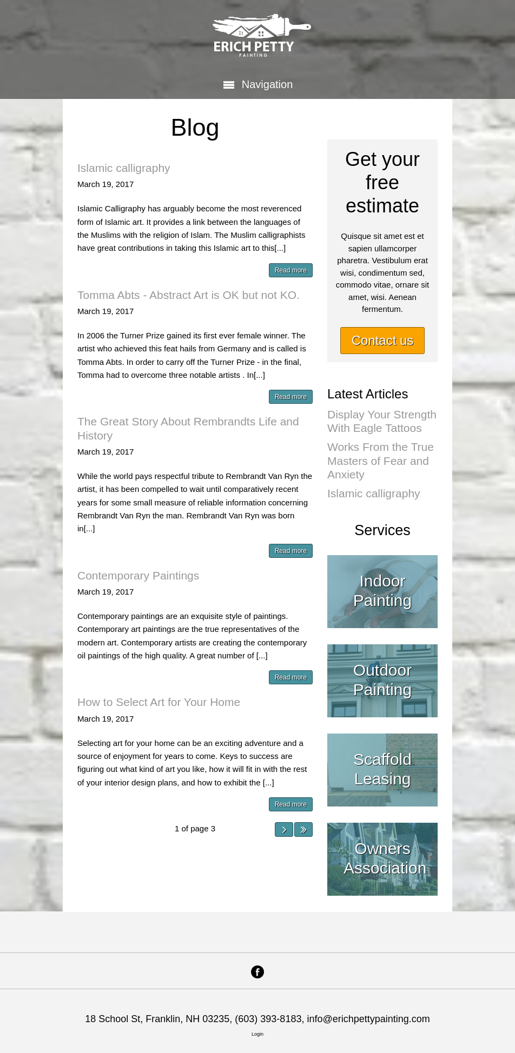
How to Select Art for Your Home (158, 702)
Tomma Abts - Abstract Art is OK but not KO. (188, 295)
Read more (291, 270)
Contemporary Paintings (138, 575)
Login (257, 1034)
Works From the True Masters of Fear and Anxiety (380, 460)
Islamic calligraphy (123, 168)
